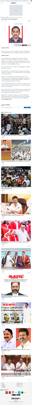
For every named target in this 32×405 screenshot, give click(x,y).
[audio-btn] (28, 164)
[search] (26, 3)
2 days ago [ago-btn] (2, 246)
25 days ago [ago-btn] (3, 326)
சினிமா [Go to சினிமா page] (20, 0)
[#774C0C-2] (25, 45)
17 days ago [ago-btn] (3, 218)
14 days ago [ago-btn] (3, 272)
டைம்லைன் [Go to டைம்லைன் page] (2, 0)
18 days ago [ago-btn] (3, 192)
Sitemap (22, 404)
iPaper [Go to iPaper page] (17, 0)
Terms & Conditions (18, 404)
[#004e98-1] (23, 45)
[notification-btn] (31, 1)
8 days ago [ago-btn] (3, 164)
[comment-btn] (29, 138)
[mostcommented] (16, 124)
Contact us (15, 404)
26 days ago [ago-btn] (3, 353)
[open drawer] (1, 3)
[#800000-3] (26, 45)
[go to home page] (13, 3)
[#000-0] (22, 45)
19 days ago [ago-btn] (3, 138)
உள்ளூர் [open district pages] (29, 3)
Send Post (27, 107)
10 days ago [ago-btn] (3, 300)
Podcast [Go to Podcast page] (13, 0)
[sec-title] (16, 104)
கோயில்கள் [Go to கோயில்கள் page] (25, 0)
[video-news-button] (2, 133)
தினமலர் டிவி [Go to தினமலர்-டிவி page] (8, 0)
